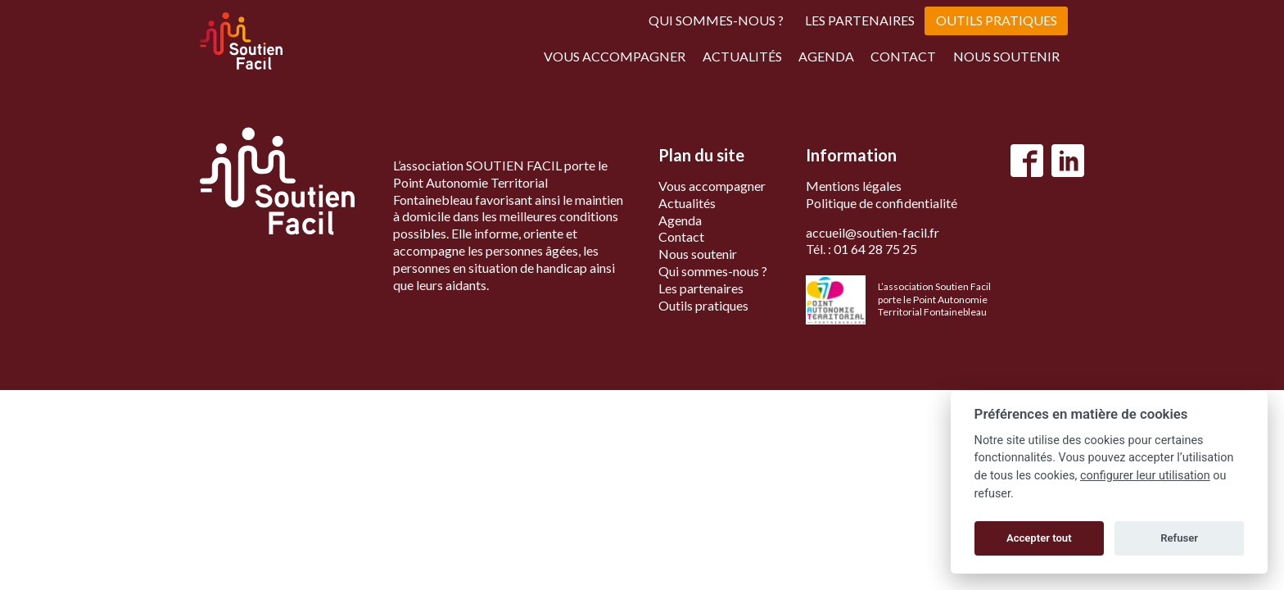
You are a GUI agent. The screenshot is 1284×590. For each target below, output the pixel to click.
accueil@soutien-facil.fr (872, 232)
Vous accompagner (614, 56)
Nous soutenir (1006, 56)
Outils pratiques (996, 20)
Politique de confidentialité (881, 203)
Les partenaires (860, 20)
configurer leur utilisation (1145, 476)
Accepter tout (1039, 538)
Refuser (1179, 538)
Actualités (742, 56)
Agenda (826, 56)
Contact (903, 56)
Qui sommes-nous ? (716, 20)
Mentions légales (854, 185)
